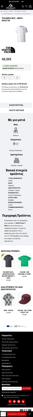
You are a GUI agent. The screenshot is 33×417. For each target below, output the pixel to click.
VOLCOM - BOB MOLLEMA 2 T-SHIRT (24, 273)
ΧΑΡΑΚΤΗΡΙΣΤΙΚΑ (16, 105)
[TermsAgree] (2, 395)
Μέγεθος (11, 74)
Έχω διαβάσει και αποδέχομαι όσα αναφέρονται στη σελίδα (15, 396)
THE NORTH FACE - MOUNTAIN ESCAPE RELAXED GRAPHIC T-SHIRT (8, 275)
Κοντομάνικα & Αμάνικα (20, 11)
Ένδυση (11, 11)
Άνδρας (5, 11)
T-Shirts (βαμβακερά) (7, 13)
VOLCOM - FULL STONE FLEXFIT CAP (25, 311)
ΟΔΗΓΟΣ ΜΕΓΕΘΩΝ (16, 110)
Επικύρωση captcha (9, 392)
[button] (10, 401)
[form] (16, 388)
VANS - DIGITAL (8, 310)
